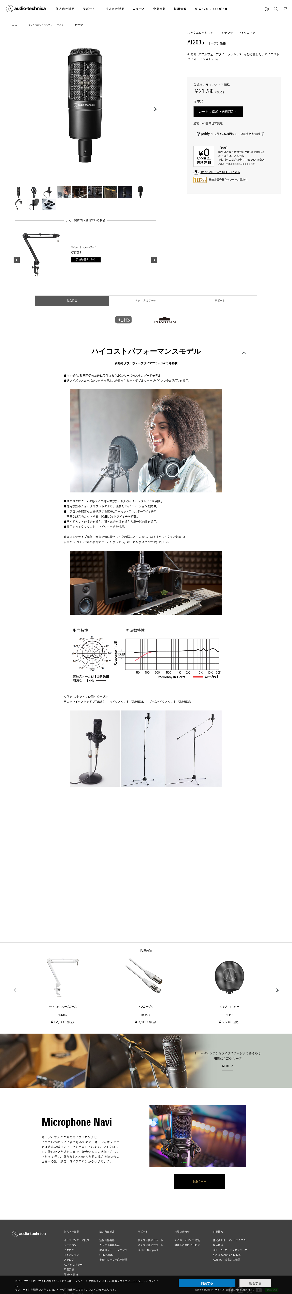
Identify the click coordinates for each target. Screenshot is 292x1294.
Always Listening (211, 9)
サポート (89, 9)
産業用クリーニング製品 (113, 1250)
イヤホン (69, 1250)
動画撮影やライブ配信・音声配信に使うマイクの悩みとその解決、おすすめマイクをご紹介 (122, 536)
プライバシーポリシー (130, 1280)
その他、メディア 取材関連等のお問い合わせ (187, 1243)
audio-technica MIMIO (227, 1254)
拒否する (255, 1283)
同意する (207, 1283)
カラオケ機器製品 (109, 1245)
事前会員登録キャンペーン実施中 (228, 179)
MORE (225, 1065)
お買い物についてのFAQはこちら (220, 172)
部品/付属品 (71, 1274)
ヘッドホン (70, 1245)
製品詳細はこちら (86, 259)
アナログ (69, 1259)
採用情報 (180, 9)
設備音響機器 (107, 1240)
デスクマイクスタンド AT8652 (84, 701)
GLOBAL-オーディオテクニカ (230, 1250)
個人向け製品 (65, 9)
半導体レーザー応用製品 (113, 1259)
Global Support (148, 1250)
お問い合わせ (182, 1232)
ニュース (139, 9)
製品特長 (72, 300)
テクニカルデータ (146, 300)
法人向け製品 (115, 9)
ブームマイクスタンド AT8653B (170, 701)
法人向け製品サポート (150, 1245)
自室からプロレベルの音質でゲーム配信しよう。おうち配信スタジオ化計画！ (114, 542)
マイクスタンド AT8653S (127, 701)
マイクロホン (71, 1254)
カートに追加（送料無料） (218, 112)
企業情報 (159, 9)
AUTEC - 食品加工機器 (226, 1259)
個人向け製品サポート (150, 1240)
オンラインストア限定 (76, 1240)
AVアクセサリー (73, 1264)
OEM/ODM (106, 1254)
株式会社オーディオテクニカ (229, 1240)
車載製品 (69, 1269)
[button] (154, 109)
